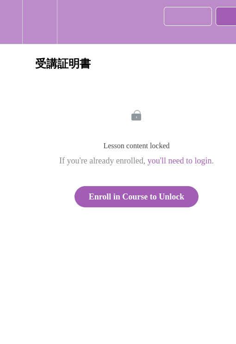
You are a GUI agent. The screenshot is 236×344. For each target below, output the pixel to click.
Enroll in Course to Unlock (137, 196)
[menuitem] (39, 22)
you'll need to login (180, 160)
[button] (11, 22)
